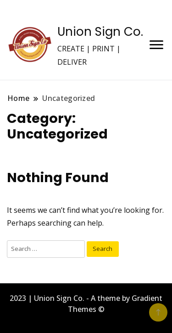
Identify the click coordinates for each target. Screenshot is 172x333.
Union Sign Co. (100, 31)
